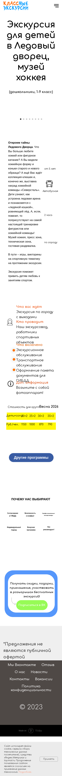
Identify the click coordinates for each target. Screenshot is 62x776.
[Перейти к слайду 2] (23, 158)
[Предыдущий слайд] (3, 134)
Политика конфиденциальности (31, 728)
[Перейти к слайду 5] (32, 158)
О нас (20, 711)
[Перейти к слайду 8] (41, 158)
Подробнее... (25, 772)
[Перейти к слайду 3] (26, 158)
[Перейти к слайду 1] (20, 158)
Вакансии (43, 719)
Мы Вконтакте (22, 704)
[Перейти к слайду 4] (29, 158)
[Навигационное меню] (56, 5)
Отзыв (47, 704)
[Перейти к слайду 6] (35, 158)
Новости (39, 711)
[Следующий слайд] (59, 134)
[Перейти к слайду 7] (38, 158)
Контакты (19, 719)
